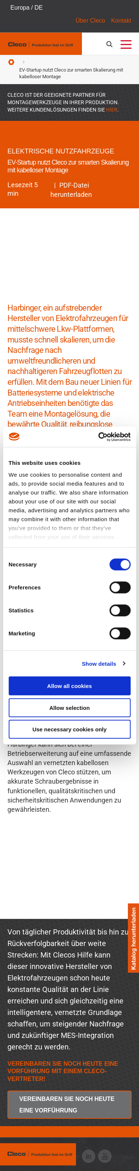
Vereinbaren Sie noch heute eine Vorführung (67, 1105)
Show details (99, 663)
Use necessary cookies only (69, 729)
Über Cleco (90, 20)
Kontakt (121, 20)
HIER (112, 110)
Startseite (11, 62)
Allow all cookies (69, 686)
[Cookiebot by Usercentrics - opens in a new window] (98, 436)
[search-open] (110, 44)
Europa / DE (26, 7)
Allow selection (69, 707)
